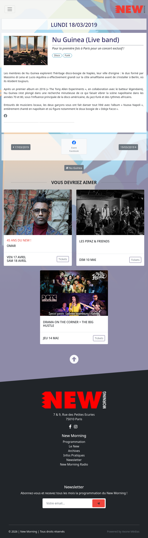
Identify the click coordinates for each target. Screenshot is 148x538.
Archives (74, 451)
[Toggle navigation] (10, 9)
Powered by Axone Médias (123, 531)
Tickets (62, 259)
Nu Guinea (74, 168)
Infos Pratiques (74, 455)
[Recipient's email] (68, 503)
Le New (74, 446)
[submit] (98, 503)
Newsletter (74, 460)
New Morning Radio (74, 464)
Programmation (74, 442)
